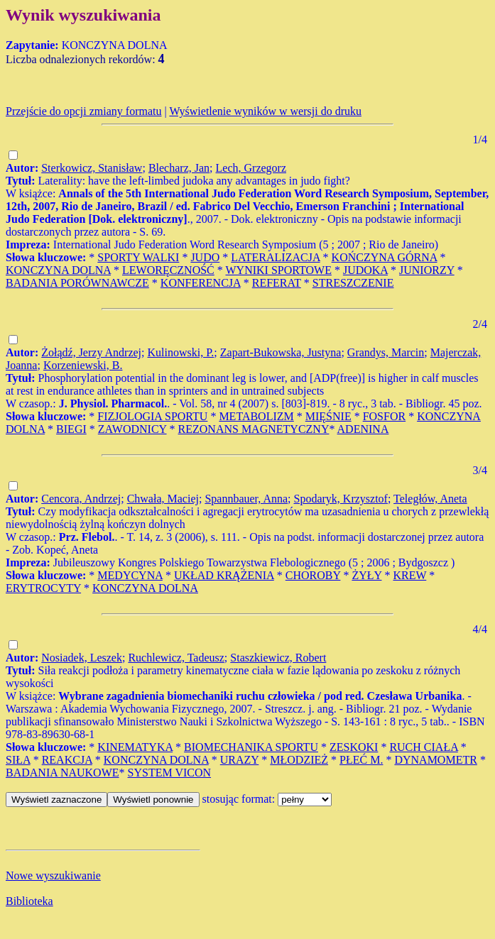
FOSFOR (384, 416)
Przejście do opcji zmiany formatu (83, 111)
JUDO (204, 257)
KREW (409, 575)
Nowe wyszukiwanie (53, 875)
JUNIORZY (427, 270)
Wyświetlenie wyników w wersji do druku (265, 111)
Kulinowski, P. (181, 352)
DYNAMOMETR (435, 760)
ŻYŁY (366, 575)
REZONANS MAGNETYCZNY (254, 429)
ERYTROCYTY (43, 588)
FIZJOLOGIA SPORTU (152, 416)
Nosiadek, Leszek (81, 658)
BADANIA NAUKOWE (62, 773)
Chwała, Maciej (163, 499)
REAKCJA (67, 760)
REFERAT (276, 283)
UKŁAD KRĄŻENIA (224, 575)
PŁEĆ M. (361, 760)
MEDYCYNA (130, 575)
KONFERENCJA (201, 283)
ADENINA (363, 429)
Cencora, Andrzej (81, 499)
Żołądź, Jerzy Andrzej (91, 352)
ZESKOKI (354, 747)
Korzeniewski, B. (83, 365)
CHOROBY (313, 575)
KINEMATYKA (135, 747)
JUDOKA (365, 270)
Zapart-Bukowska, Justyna (281, 352)
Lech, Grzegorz (251, 168)
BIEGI (71, 429)
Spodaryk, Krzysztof (341, 499)
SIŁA (18, 760)
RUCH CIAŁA (423, 747)
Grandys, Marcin (385, 352)
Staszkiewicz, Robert (278, 658)
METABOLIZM (256, 416)
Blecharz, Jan (179, 168)
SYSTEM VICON (170, 773)
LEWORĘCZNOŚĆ (168, 270)
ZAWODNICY (132, 429)
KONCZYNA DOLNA (58, 270)
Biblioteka (29, 901)
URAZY (239, 760)
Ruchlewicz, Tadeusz (176, 658)
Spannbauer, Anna (246, 499)
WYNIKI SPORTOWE (279, 270)
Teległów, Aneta (430, 499)
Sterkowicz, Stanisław (91, 168)
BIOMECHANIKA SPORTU (251, 747)
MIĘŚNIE (328, 416)
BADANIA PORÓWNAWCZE (77, 283)
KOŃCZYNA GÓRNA (384, 257)
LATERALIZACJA (275, 257)
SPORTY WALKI (138, 257)
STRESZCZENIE (353, 283)
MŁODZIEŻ (299, 760)
